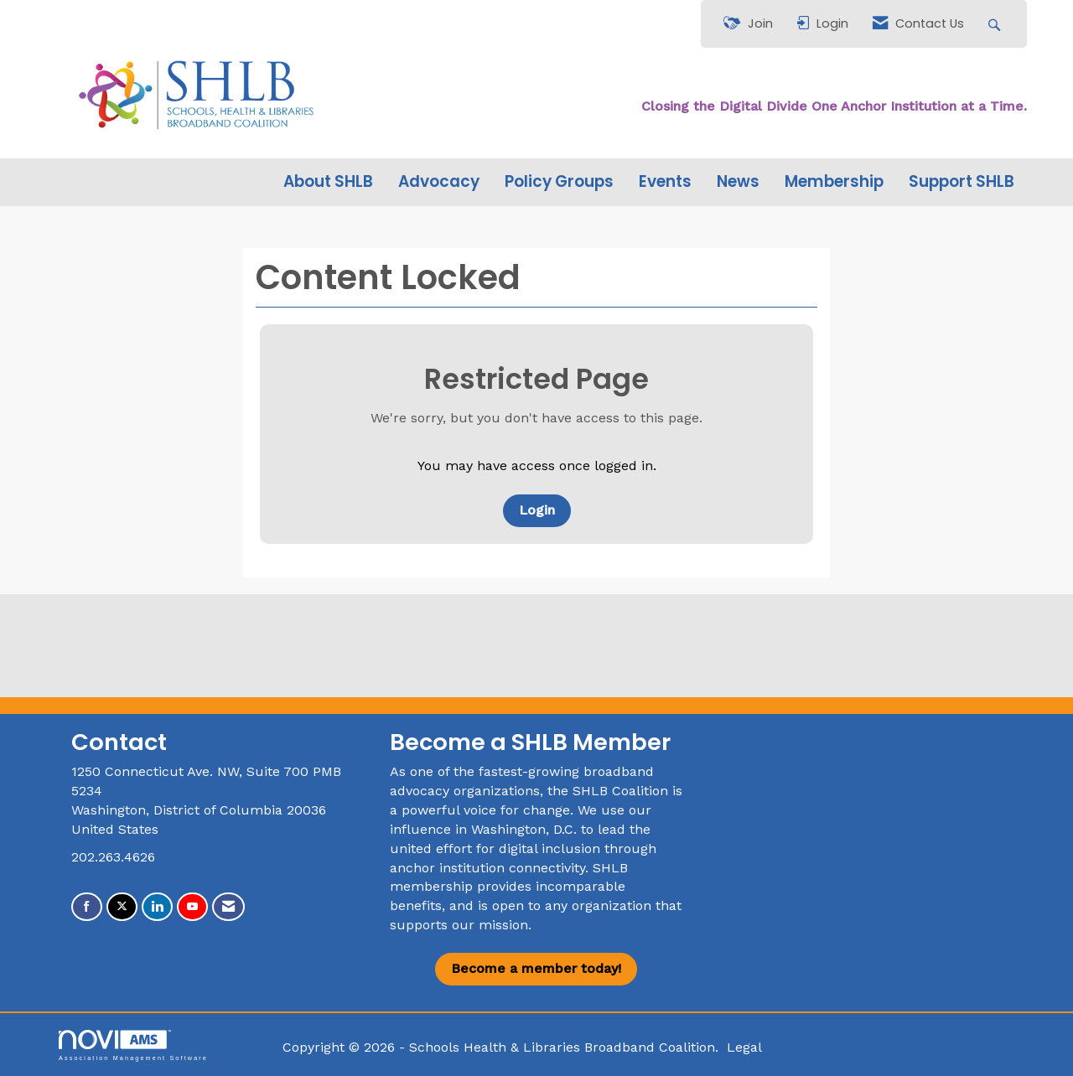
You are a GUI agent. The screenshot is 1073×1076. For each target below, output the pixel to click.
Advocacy (438, 182)
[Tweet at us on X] (121, 907)
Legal (744, 1047)
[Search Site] (996, 24)
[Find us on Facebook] (86, 907)
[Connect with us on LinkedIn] (157, 907)
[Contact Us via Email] (228, 907)
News (738, 182)
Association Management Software (133, 1045)
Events (665, 182)
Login (537, 510)
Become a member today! (536, 968)
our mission (490, 925)
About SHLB (328, 182)
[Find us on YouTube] (192, 907)
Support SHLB (961, 182)
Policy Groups (559, 182)
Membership (834, 182)
